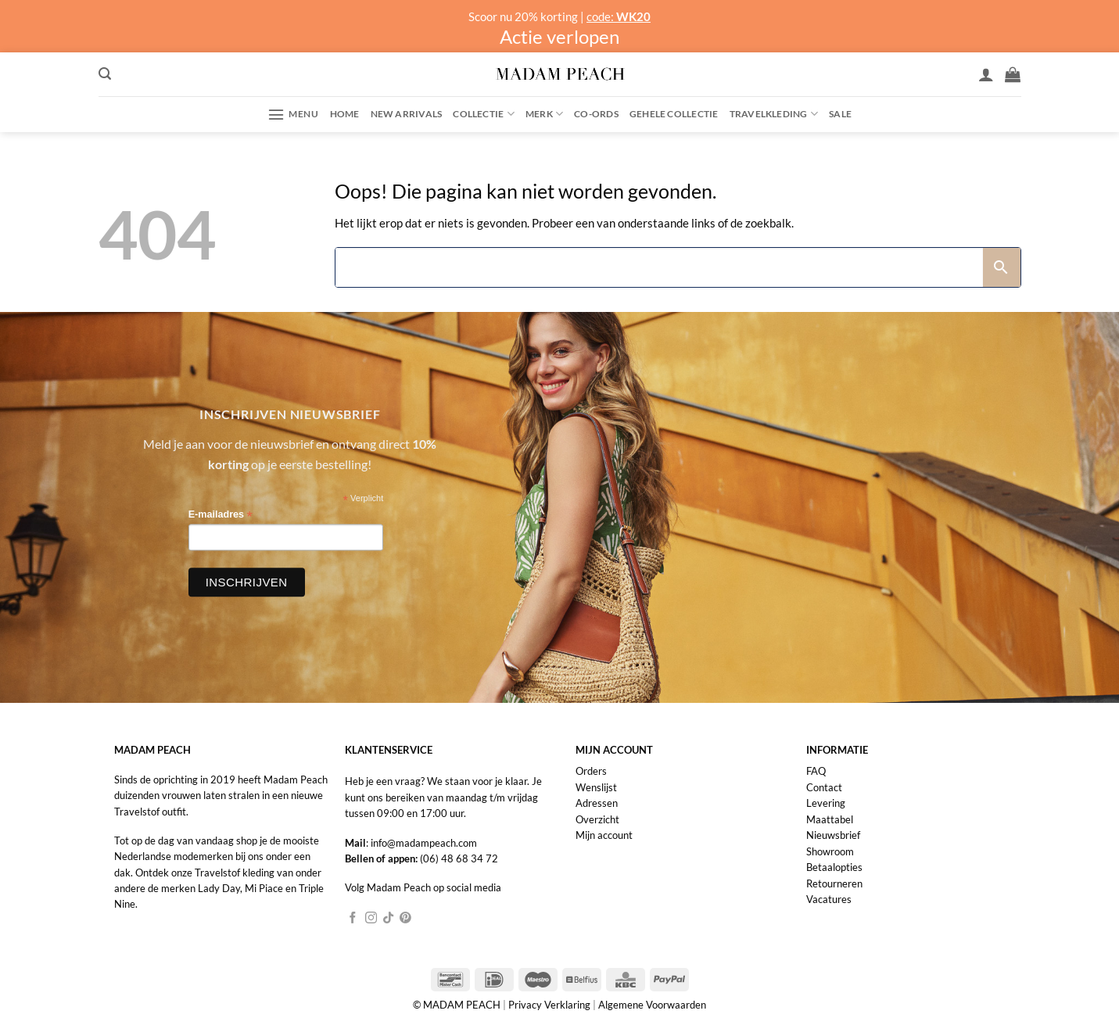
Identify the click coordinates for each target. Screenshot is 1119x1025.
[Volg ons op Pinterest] (405, 918)
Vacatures (829, 899)
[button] (105, 74)
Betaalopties (834, 867)
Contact (824, 787)
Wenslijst (596, 787)
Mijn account (604, 835)
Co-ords (596, 114)
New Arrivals (407, 114)
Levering (825, 803)
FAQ (816, 771)
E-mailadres (220, 515)
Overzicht (597, 819)
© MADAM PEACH (458, 1004)
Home (345, 114)
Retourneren (834, 883)
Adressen (597, 803)
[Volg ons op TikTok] (388, 918)
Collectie (484, 113)
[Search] (659, 267)
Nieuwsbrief (833, 835)
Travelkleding (774, 113)
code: (618, 16)
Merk (544, 113)
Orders (591, 771)
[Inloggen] (986, 74)
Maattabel (829, 819)
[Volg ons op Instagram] (371, 918)
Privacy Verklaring (549, 1004)
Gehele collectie (674, 114)
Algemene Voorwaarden (652, 1004)
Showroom (830, 851)
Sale (840, 114)
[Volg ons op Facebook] (353, 918)
